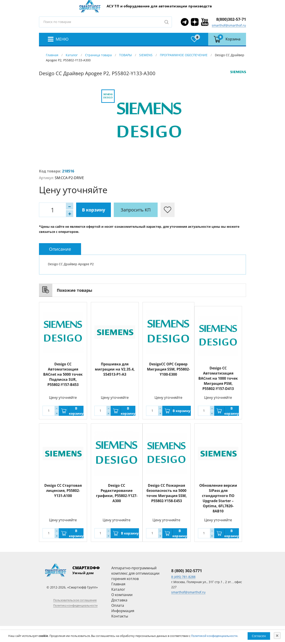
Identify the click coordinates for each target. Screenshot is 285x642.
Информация (122, 610)
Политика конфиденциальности (75, 605)
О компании (121, 594)
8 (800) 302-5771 (186, 570)
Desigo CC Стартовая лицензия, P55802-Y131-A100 (63, 490)
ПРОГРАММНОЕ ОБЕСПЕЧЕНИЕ (184, 55)
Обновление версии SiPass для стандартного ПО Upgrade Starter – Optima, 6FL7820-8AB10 (218, 498)
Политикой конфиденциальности (214, 636)
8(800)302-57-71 (231, 19)
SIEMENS (146, 55)
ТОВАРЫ (125, 55)
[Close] (277, 635)
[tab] (60, 249)
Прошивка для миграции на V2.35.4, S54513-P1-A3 (115, 369)
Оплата (117, 605)
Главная (52, 55)
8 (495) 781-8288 (183, 577)
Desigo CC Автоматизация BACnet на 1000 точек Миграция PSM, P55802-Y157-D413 (218, 378)
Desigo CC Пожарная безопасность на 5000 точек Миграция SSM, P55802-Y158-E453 (166, 493)
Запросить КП (136, 210)
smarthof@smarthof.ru (229, 25)
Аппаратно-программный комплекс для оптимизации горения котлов (135, 573)
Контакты (119, 616)
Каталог (72, 55)
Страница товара (98, 55)
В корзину (93, 210)
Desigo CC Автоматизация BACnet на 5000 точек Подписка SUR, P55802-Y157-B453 (63, 374)
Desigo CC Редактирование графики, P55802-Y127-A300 (116, 493)
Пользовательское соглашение (75, 600)
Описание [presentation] (60, 249)
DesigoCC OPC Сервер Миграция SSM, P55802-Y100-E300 (168, 369)
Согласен (259, 636)
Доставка (119, 600)
